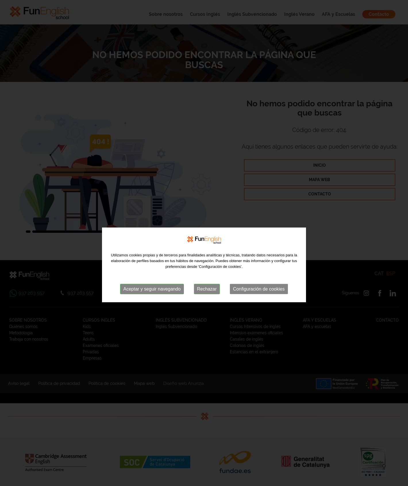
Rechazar (207, 295)
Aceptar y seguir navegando (151, 295)
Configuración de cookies (259, 295)
